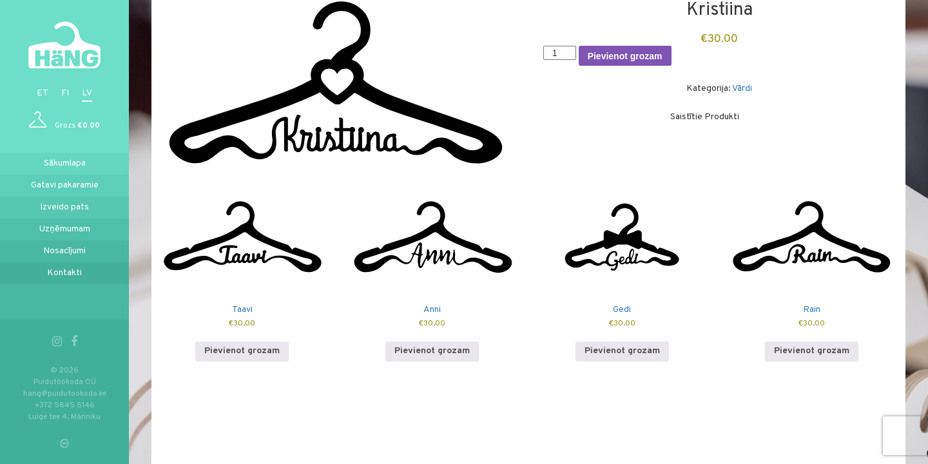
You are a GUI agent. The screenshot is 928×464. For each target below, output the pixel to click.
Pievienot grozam (625, 56)
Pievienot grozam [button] (242, 350)
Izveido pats (64, 207)
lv (87, 93)
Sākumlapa (65, 163)
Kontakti (64, 272)
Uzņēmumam (64, 229)
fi (65, 93)
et (42, 93)
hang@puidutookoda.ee (64, 394)
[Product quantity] (559, 53)
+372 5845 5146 (65, 405)
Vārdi (742, 88)
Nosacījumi (64, 251)
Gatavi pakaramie (65, 185)
